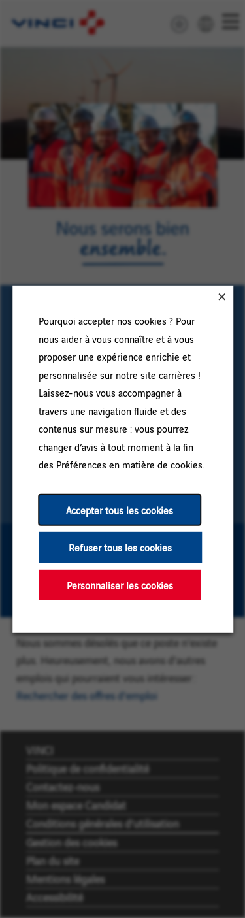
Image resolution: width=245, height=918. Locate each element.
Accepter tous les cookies (119, 509)
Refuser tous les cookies (120, 547)
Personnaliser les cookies (119, 584)
